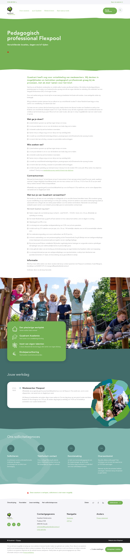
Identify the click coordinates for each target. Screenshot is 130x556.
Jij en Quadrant (36, 11)
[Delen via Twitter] (93, 502)
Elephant (120, 540)
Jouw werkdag (34, 502)
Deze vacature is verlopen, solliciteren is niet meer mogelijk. (31, 52)
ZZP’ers (69, 521)
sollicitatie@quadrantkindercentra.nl (48, 527)
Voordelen (22, 502)
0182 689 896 (12, 2)
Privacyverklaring (28, 552)
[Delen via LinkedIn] (103, 502)
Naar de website (117, 2)
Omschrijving (11, 502)
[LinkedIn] (18, 524)
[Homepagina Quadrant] (11, 11)
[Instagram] (9, 524)
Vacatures (70, 518)
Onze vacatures (24, 11)
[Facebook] (14, 524)
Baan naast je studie (63, 11)
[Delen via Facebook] (98, 502)
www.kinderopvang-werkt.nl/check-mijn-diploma (58, 170)
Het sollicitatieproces (49, 502)
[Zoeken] (120, 10)
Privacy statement (102, 518)
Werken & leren (49, 11)
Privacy (18, 540)
